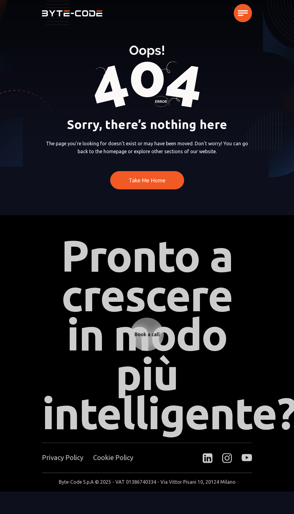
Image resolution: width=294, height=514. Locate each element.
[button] (243, 13)
